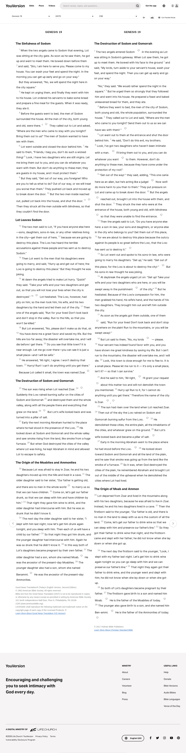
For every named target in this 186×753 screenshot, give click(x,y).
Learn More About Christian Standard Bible (113, 630)
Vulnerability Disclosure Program (20, 740)
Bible (31, 6)
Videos (52, 6)
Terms (53, 736)
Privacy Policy (41, 736)
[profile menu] (174, 6)
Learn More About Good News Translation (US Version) (41, 613)
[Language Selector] (164, 6)
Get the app (151, 6)
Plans (41, 6)
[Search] (97, 5)
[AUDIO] (144, 17)
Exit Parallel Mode (166, 17)
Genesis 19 (31, 16)
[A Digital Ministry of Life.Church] (93, 728)
